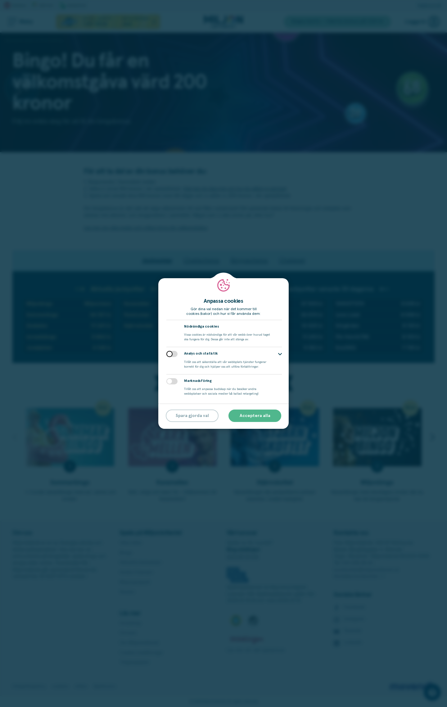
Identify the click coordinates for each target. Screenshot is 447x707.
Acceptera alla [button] (255, 416)
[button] (280, 354)
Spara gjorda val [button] (192, 416)
